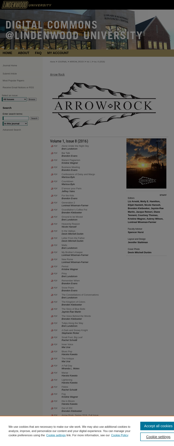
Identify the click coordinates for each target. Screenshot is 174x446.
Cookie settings (56, 435)
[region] (87, 431)
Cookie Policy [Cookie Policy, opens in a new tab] (119, 435)
